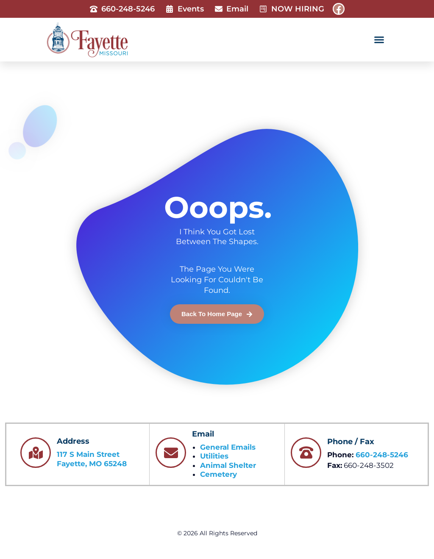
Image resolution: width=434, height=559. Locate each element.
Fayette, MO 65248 (92, 463)
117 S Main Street (88, 454)
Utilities (214, 456)
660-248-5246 (382, 455)
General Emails (228, 447)
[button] (379, 40)
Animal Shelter (228, 465)
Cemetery (218, 474)
